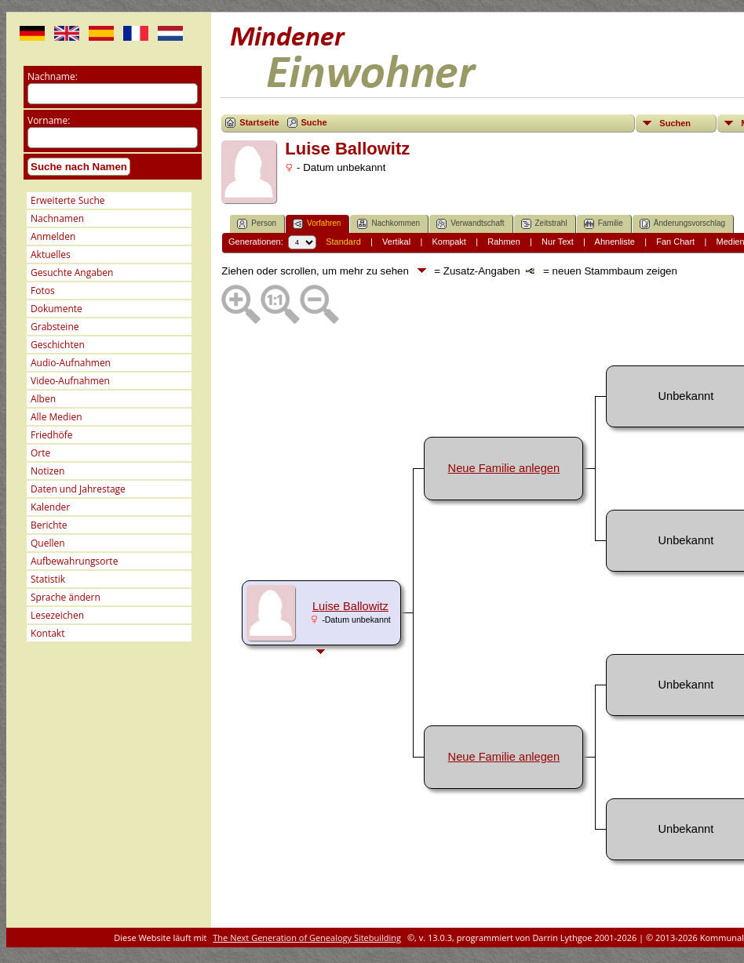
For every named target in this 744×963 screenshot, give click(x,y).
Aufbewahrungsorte (74, 561)
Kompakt (448, 241)
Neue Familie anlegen (504, 468)
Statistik (48, 579)
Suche (314, 122)
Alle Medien (56, 416)
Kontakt (47, 633)
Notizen (47, 471)
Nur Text (558, 241)
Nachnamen (57, 218)
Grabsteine (55, 326)
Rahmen (503, 241)
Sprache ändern (65, 597)
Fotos (43, 290)
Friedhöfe (52, 435)
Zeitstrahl (544, 224)
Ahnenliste (615, 241)
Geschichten (58, 344)
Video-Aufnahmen (70, 380)
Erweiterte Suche (67, 200)
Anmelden (53, 236)
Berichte (49, 525)
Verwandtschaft (470, 224)
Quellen (48, 543)
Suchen (675, 123)
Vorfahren (317, 224)
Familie (603, 224)
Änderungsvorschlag (682, 224)
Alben (43, 398)
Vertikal (396, 241)
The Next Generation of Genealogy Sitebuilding (307, 937)
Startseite (259, 122)
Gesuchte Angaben (72, 272)
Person (256, 224)
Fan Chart (675, 241)
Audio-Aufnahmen (71, 362)
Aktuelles (51, 254)
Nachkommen (388, 224)
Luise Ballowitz (350, 606)
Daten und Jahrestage (78, 489)
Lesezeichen (57, 615)
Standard (343, 241)
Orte (40, 453)
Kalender (50, 507)
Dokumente (56, 308)
